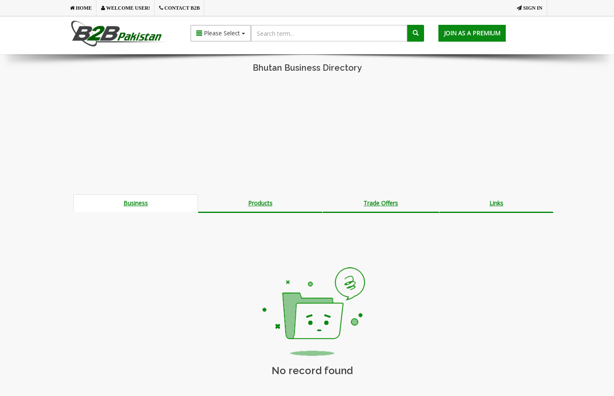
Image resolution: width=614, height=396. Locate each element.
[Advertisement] (307, 135)
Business (135, 203)
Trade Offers (380, 203)
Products (260, 203)
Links (496, 203)
